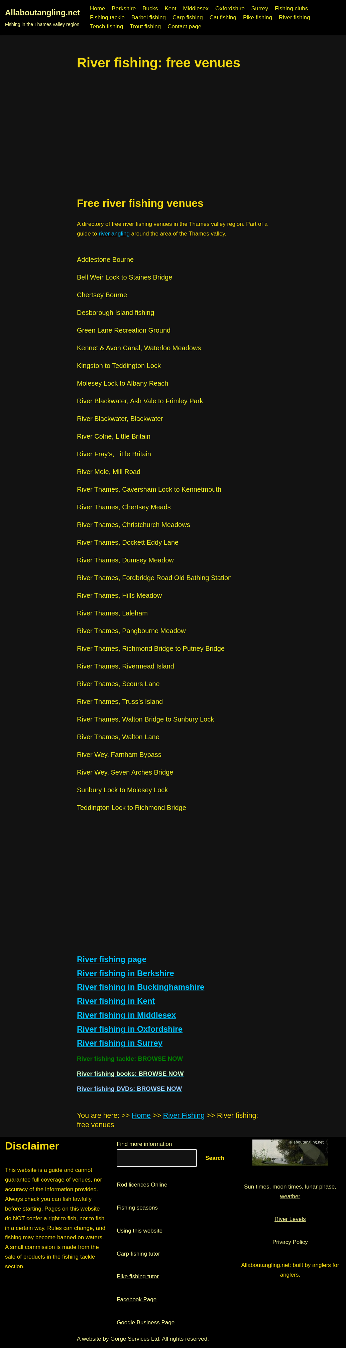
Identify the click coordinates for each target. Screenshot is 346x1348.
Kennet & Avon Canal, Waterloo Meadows (139, 348)
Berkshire (124, 8)
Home (97, 8)
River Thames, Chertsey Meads (124, 507)
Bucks (150, 8)
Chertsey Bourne (102, 295)
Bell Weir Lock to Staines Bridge (124, 277)
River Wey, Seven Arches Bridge (125, 772)
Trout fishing (145, 26)
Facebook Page (136, 1299)
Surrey (259, 8)
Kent (170, 8)
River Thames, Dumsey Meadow (125, 560)
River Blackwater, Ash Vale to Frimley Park (140, 401)
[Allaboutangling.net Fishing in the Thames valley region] (42, 17)
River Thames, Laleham (112, 613)
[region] (173, 133)
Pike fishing (257, 17)
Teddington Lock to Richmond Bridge (131, 807)
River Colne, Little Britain (113, 436)
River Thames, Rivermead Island (125, 666)
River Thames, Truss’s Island (120, 701)
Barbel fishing (148, 17)
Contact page (184, 26)
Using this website (139, 1231)
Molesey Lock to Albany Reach (122, 383)
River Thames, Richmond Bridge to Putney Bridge (151, 648)
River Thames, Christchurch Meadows (133, 524)
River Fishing (184, 1115)
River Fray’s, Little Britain (114, 454)
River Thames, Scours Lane (118, 684)
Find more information (144, 1144)
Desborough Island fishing (115, 312)
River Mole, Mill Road (108, 471)
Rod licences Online (142, 1185)
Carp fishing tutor (138, 1254)
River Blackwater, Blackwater (120, 418)
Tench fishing (106, 26)
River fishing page (111, 959)
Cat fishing (223, 17)
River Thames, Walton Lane (118, 737)
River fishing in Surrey (119, 1042)
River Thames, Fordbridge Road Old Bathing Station (154, 577)
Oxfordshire (230, 8)
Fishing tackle (107, 17)
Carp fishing (187, 17)
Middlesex (196, 8)
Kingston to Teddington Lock (119, 365)
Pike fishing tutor (138, 1276)
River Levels (290, 1219)
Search (214, 1158)
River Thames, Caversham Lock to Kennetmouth (149, 489)
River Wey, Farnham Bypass (119, 754)
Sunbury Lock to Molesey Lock (122, 790)
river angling (114, 234)
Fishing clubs (291, 8)
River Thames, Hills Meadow (119, 595)
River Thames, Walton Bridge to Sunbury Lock (145, 719)
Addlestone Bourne (105, 259)
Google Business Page (146, 1322)
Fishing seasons (137, 1208)
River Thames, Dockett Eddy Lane (128, 542)
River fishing (294, 17)
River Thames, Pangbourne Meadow (131, 630)
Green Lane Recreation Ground (123, 330)
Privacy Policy (290, 1242)
